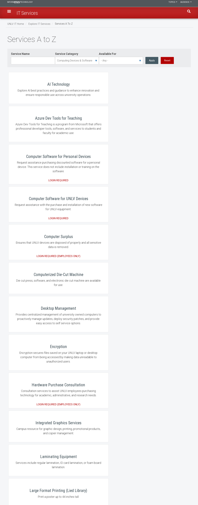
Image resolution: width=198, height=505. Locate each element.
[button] (11, 13)
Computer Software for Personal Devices (160, 99)
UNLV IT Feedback (144, 466)
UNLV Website (142, 474)
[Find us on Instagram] (185, 493)
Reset (167, 60)
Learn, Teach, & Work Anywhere (25, 466)
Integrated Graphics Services (38, 251)
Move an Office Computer (99, 295)
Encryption (99, 205)
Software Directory (38, 386)
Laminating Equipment (99, 251)
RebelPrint (99, 341)
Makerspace (38, 295)
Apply (152, 60)
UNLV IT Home (15, 23)
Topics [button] (170, 3)
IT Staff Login (16, 483)
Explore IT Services (39, 23)
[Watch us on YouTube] (190, 493)
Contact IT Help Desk (83, 466)
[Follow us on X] (188, 493)
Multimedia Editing (160, 295)
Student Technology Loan (99, 386)
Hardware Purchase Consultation (160, 205)
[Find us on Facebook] (183, 493)
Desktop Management (38, 205)
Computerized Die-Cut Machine (160, 153)
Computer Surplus (99, 153)
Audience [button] (185, 3)
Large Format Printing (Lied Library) (160, 251)
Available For (107, 53)
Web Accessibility (81, 483)
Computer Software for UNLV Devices (38, 153)
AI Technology (38, 99)
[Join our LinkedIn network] (187, 493)
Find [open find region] (187, 13)
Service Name (20, 53)
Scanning (160, 341)
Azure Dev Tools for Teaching (99, 99)
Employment (79, 474)
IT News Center (17, 474)
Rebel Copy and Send (38, 341)
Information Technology (29, 3)
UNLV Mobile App (38, 432)
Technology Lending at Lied (160, 386)
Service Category (66, 53)
